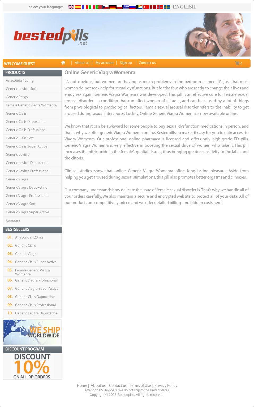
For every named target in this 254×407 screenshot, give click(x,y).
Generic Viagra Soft (21, 204)
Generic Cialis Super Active (26, 147)
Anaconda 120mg (20, 81)
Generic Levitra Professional (27, 171)
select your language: (46, 7)
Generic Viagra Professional (27, 196)
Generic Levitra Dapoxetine (27, 163)
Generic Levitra (17, 155)
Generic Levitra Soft (21, 89)
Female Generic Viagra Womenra (31, 105)
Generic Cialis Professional (26, 130)
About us (98, 386)
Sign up (126, 63)
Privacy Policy (165, 386)
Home (82, 386)
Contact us (118, 386)
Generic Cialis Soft (20, 138)
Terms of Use (140, 386)
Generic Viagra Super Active (27, 212)
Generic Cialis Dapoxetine (25, 122)
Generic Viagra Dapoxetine (26, 188)
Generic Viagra (17, 179)
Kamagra (13, 221)
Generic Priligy (17, 97)
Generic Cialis (16, 114)
